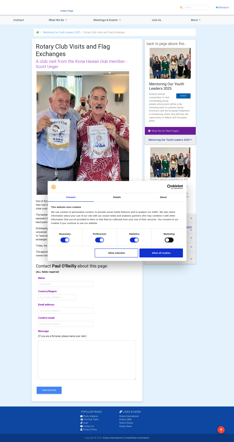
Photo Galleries (89, 416)
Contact (18, 20)
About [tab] (163, 197)
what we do (57, 20)
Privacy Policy (88, 429)
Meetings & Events (105, 20)
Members (222, 7)
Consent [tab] (70, 197)
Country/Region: (47, 291)
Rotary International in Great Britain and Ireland (125, 437)
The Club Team (89, 419)
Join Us (156, 20)
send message (49, 390)
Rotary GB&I (125, 419)
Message (43, 331)
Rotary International (129, 416)
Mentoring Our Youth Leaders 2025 (61, 32)
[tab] (170, 139)
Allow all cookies (161, 253)
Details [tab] (117, 197)
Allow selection (116, 253)
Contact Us (87, 426)
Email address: (46, 304)
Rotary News (125, 426)
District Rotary (126, 422)
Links (84, 422)
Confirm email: (46, 317)
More (194, 20)
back (183, 96)
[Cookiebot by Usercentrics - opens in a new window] (169, 187)
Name (41, 278)
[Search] (195, 7)
